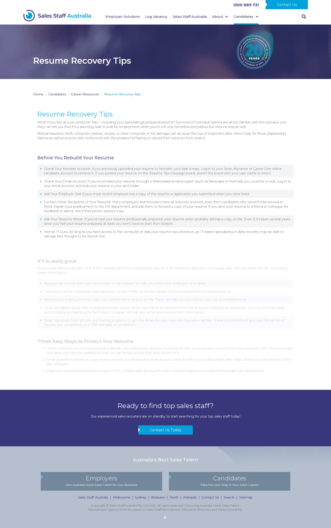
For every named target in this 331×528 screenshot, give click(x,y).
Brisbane (158, 497)
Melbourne (121, 497)
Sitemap (246, 497)
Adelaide (190, 497)
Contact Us (287, 4)
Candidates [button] (246, 16)
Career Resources (85, 94)
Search (229, 497)
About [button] (220, 16)
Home (38, 94)
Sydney (140, 497)
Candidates (57, 94)
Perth (174, 497)
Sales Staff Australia (190, 16)
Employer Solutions (122, 16)
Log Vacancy (156, 16)
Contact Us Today (165, 430)
